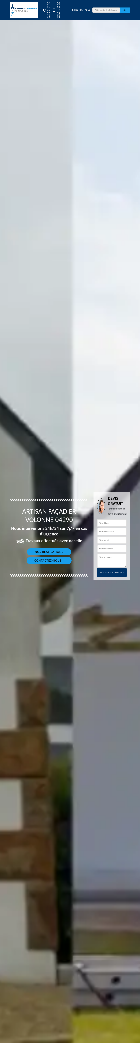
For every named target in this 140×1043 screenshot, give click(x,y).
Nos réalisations (49, 552)
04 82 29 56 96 (44, 10)
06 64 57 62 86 (54, 10)
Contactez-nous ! (49, 560)
